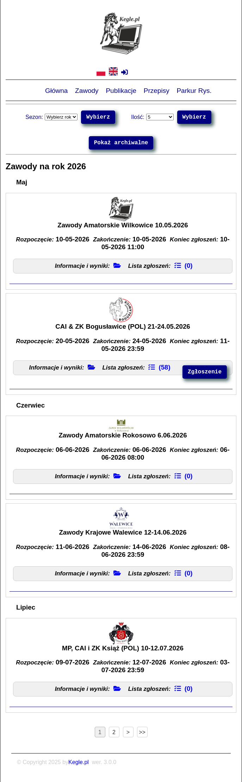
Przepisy (156, 90)
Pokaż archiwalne (121, 143)
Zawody (87, 90)
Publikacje (121, 90)
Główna (56, 90)
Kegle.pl (78, 762)
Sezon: (34, 117)
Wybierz (98, 117)
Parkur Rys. (193, 90)
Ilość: (137, 117)
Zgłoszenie (205, 372)
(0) (183, 265)
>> (142, 732)
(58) (159, 367)
